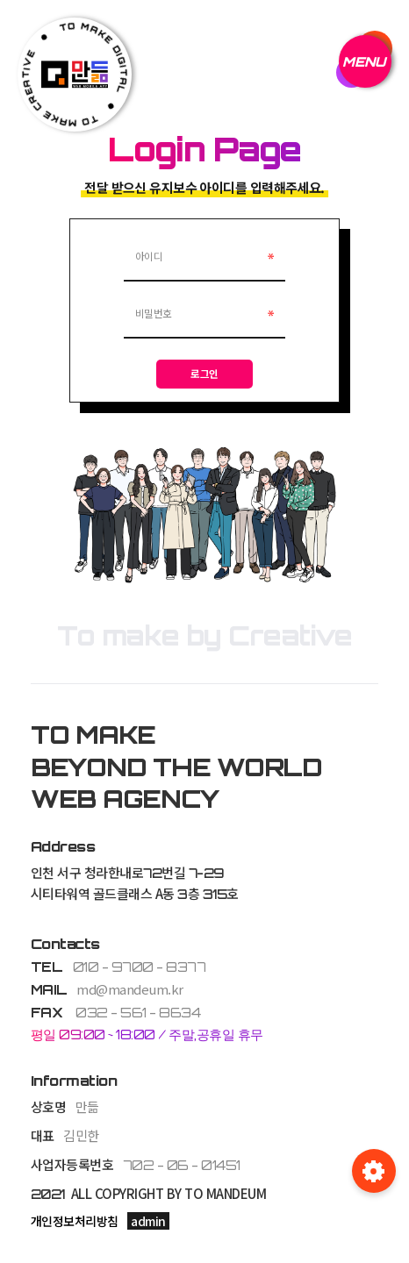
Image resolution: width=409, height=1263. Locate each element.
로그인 (204, 374)
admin (148, 1222)
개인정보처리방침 (74, 1222)
